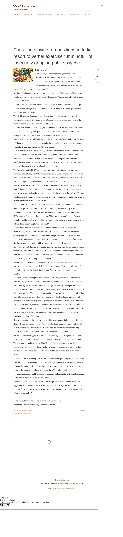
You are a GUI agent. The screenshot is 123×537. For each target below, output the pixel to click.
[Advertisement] (61, 31)
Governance (98, 80)
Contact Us (59, 14)
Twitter (58, 488)
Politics (97, 82)
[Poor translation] (7, 505)
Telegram (72, 488)
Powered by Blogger (61, 480)
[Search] (100, 5)
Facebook (64, 488)
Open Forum (26, 14)
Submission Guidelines (43, 14)
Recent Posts (73, 14)
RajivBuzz (86, 14)
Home (15, 14)
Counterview (24, 5)
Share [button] (97, 69)
